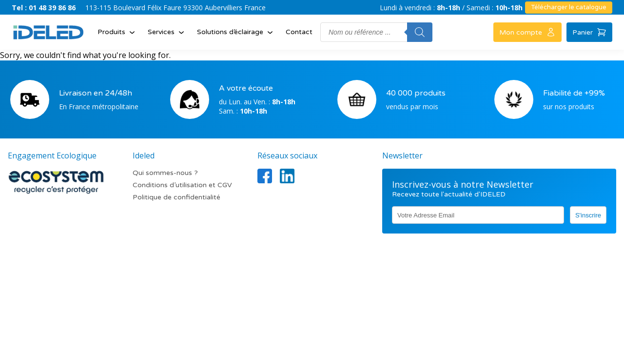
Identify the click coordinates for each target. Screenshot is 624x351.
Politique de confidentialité (176, 197)
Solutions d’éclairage (236, 32)
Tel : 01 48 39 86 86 (44, 7)
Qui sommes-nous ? (165, 173)
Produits (117, 32)
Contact (299, 32)
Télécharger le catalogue (568, 7)
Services (167, 32)
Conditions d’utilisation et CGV (182, 185)
